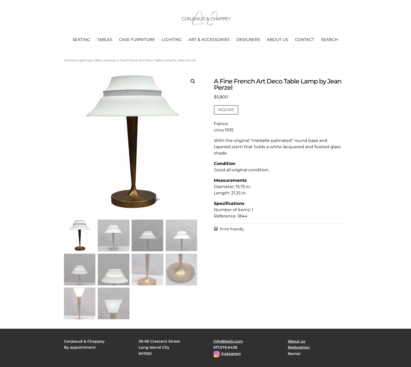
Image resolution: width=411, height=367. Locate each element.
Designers (248, 40)
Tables (104, 40)
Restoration (299, 347)
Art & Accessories (209, 40)
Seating (81, 40)
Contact (304, 40)
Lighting (172, 40)
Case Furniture (137, 40)
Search (329, 40)
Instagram (231, 353)
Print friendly (229, 229)
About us (277, 40)
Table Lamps (103, 60)
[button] (193, 81)
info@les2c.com (228, 341)
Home (69, 60)
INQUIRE (226, 109)
